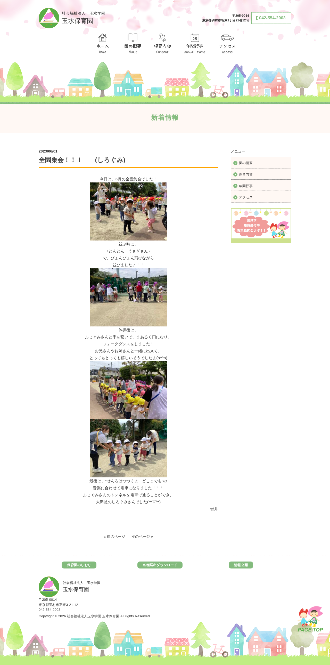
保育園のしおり (79, 565)
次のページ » (142, 536)
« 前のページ (114, 536)
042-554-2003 (49, 610)
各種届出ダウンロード (160, 565)
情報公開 (241, 565)
